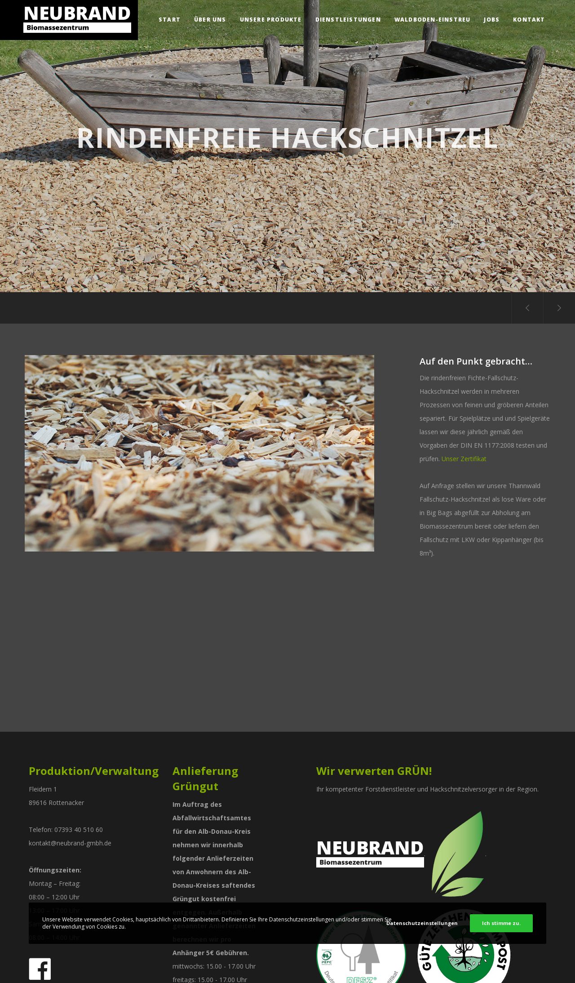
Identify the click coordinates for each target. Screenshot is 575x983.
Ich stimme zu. (501, 923)
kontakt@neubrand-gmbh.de (70, 690)
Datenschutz (241, 967)
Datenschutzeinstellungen (422, 923)
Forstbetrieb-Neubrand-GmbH (63, 831)
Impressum (201, 967)
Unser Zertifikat (464, 458)
